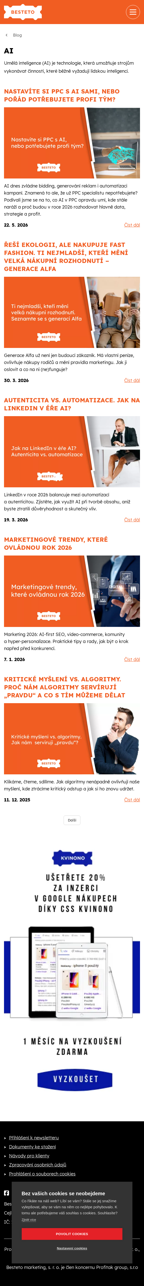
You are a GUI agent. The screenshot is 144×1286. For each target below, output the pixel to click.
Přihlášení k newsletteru (34, 1138)
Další (72, 820)
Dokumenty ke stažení (32, 1147)
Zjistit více (29, 1220)
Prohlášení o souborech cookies (42, 1174)
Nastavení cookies (72, 1248)
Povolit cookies (72, 1234)
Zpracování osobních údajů (37, 1165)
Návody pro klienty (29, 1156)
